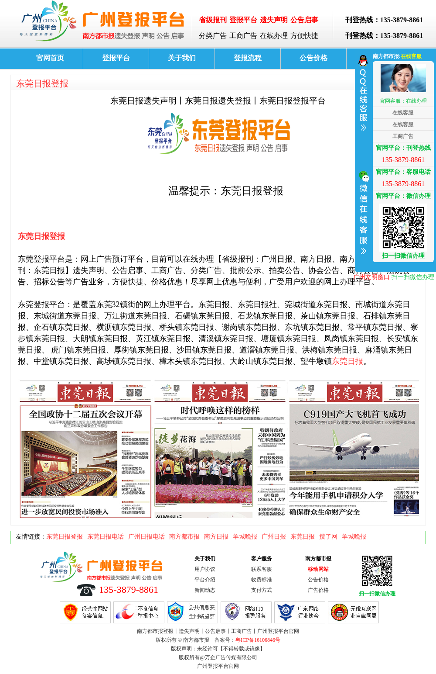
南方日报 (216, 536)
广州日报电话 (146, 536)
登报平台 (116, 58)
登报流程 (248, 58)
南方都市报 (184, 536)
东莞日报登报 (42, 83)
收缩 (363, 159)
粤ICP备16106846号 (257, 640)
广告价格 (318, 590)
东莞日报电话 (105, 536)
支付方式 (261, 590)
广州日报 (274, 536)
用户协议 (204, 569)
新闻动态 (204, 590)
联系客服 (261, 569)
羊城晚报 (245, 536)
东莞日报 (347, 361)
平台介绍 (204, 580)
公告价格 (313, 58)
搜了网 (328, 536)
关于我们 (182, 58)
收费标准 (261, 580)
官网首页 (50, 58)
